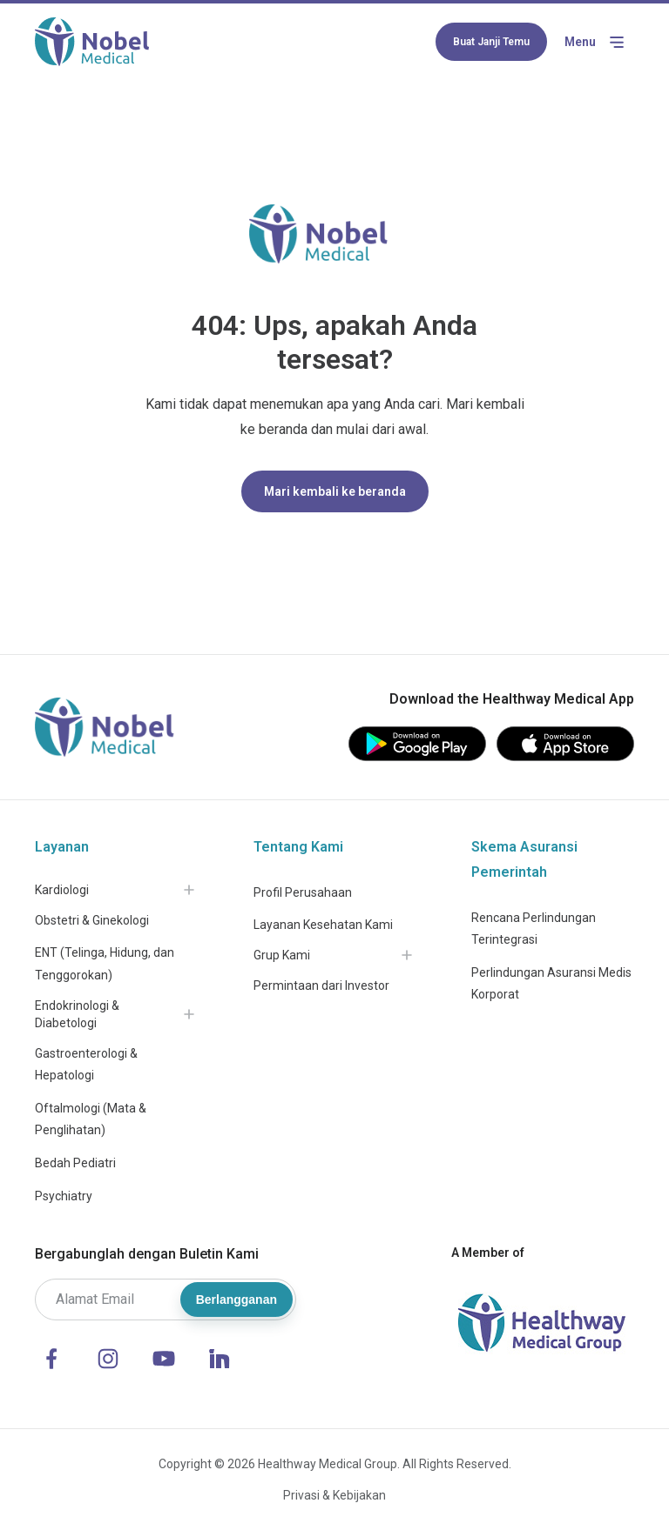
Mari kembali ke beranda (335, 491)
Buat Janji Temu (491, 42)
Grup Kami (281, 955)
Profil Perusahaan (302, 892)
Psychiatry (63, 1196)
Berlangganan (236, 1299)
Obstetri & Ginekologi (92, 920)
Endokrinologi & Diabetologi (77, 1014)
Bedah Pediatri (75, 1163)
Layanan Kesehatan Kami (323, 925)
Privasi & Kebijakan (334, 1495)
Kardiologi (62, 890)
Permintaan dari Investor (321, 985)
